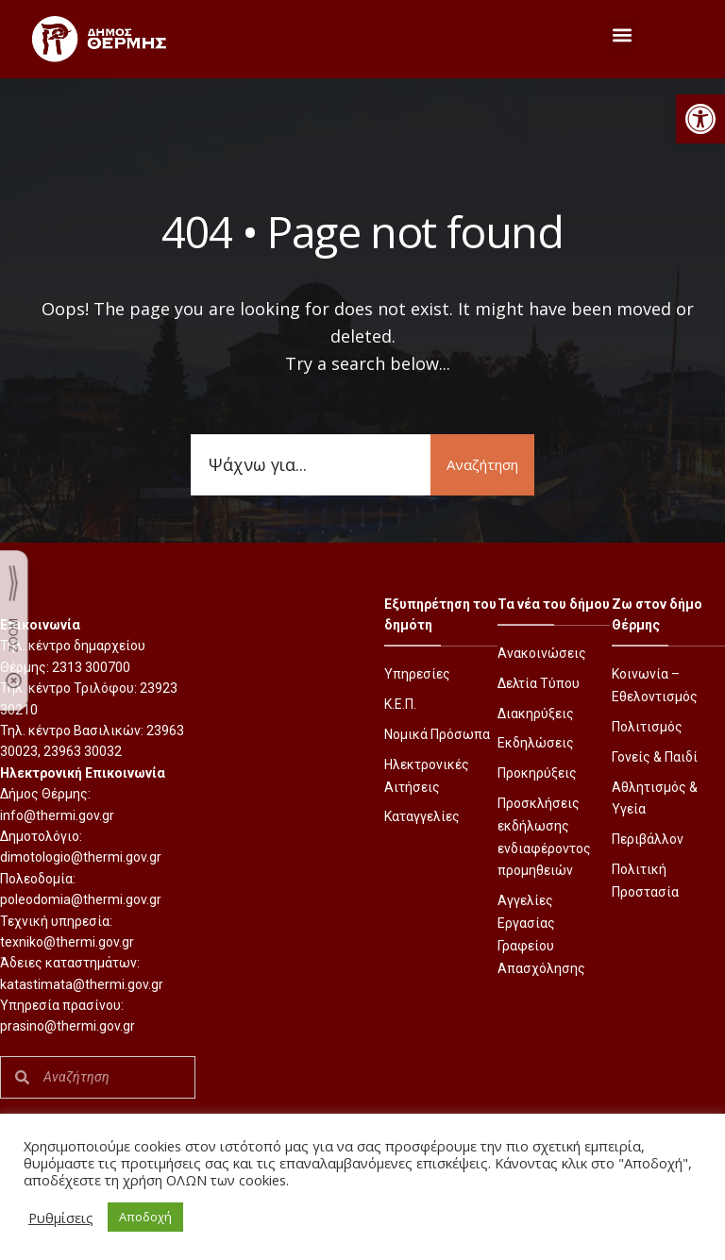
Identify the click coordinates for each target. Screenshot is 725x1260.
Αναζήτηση (482, 464)
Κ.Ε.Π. (400, 704)
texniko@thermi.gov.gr (67, 941)
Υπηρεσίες (417, 673)
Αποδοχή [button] (145, 1216)
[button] (700, 118)
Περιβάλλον (647, 839)
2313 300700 (91, 667)
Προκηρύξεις (537, 773)
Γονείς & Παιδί (655, 756)
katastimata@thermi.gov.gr (81, 984)
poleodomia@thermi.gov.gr (80, 899)
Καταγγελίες (422, 816)
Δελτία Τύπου (538, 683)
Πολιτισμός (647, 726)
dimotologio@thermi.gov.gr (80, 857)
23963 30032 (82, 751)
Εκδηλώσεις (535, 742)
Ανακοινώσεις (541, 653)
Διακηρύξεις (535, 713)
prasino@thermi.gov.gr (67, 1025)
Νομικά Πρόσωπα (437, 734)
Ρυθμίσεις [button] (60, 1217)
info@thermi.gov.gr (57, 815)
